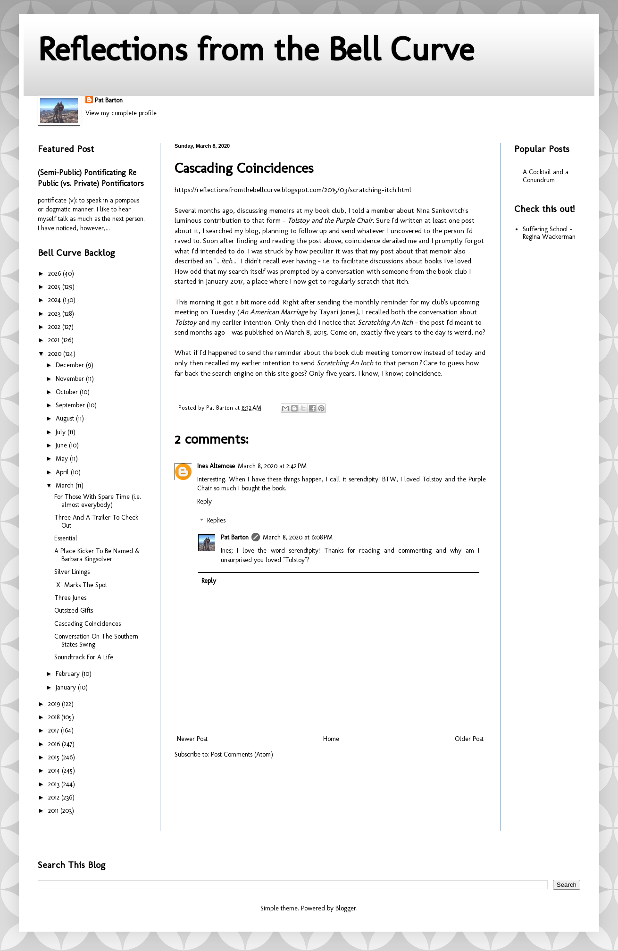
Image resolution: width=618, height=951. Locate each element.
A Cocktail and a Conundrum (545, 176)
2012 (54, 797)
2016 (55, 744)
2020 (55, 354)
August (66, 418)
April (63, 472)
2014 (55, 770)
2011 (54, 811)
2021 (54, 340)
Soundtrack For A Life (83, 657)
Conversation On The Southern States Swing (96, 640)
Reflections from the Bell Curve (256, 49)
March (65, 485)
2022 (55, 327)
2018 (54, 717)
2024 (55, 300)
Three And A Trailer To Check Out (96, 521)
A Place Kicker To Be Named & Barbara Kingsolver (97, 555)
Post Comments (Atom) (242, 754)
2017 (54, 730)
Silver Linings (72, 572)
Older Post (469, 739)
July (61, 432)
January (67, 687)
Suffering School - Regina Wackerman (549, 233)
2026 (55, 273)
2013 (54, 784)
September (71, 405)
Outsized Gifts (73, 610)
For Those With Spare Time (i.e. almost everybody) (97, 501)
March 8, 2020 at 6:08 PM (298, 537)
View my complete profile (121, 113)
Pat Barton (109, 100)
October (68, 392)
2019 (55, 704)
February (69, 674)
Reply (204, 501)
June (62, 445)
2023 (55, 314)
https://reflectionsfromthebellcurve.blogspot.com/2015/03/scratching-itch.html (293, 189)
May (63, 458)
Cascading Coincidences (87, 624)
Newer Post (192, 739)
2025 (55, 287)
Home (331, 739)
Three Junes (70, 598)
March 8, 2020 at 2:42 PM (272, 466)
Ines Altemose (216, 466)
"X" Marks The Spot (80, 585)
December (71, 365)
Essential (65, 538)
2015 (54, 757)
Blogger (345, 908)
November (71, 379)
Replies (216, 521)
